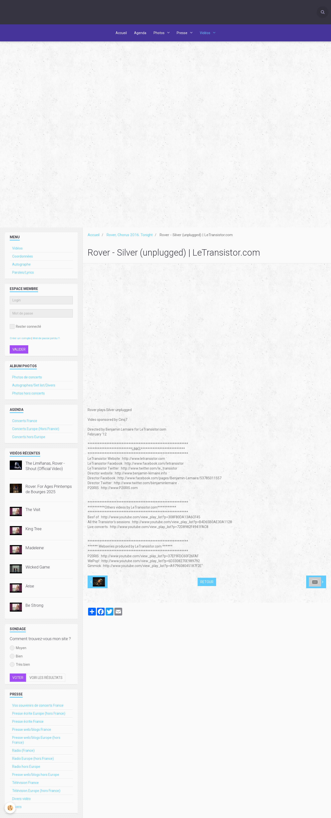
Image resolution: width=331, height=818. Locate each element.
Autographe (21, 266)
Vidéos (205, 33)
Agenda (140, 33)
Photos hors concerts (28, 394)
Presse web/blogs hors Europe (35, 776)
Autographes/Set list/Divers (33, 386)
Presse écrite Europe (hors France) (38, 715)
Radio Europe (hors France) (33, 760)
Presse (182, 33)
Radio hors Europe (26, 768)
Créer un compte (20, 339)
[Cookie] (10, 807)
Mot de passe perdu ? (46, 339)
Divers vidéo (21, 800)
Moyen (18, 649)
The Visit (33, 510)
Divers (17, 808)
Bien (16, 657)
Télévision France (25, 784)
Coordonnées (22, 258)
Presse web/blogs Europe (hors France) (36, 741)
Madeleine (35, 549)
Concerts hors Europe (28, 438)
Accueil (121, 33)
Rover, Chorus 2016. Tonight (129, 236)
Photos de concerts (27, 378)
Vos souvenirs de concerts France (38, 707)
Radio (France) (23, 752)
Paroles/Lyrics (23, 274)
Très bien (20, 665)
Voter (17, 679)
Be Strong (34, 606)
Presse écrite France (28, 723)
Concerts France (24, 422)
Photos (159, 33)
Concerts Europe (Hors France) (35, 430)
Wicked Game (38, 568)
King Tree (34, 530)
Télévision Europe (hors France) (36, 792)
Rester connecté (25, 327)
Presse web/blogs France (31, 731)
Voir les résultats (46, 679)
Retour (206, 583)
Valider (19, 351)
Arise (30, 587)
